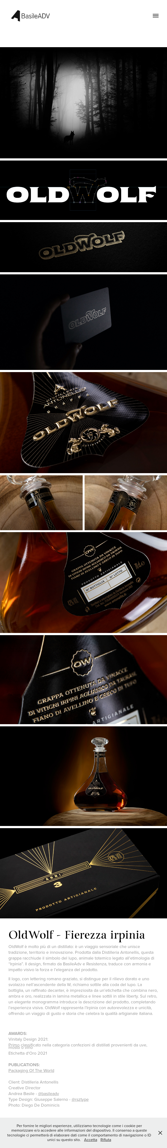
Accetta (90, 1139)
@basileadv (48, 1093)
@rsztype (80, 1099)
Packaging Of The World (31, 1070)
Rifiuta (105, 1139)
